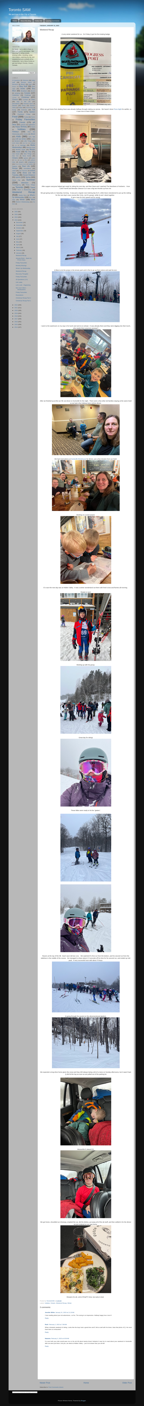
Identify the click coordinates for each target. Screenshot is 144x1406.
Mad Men (25, 143)
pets (21, 160)
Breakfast (24, 91)
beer (30, 84)
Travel (32, 187)
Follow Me (38, 21)
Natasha (48, 1338)
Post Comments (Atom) (55, 1387)
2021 (16, 307)
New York (15, 156)
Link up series (20, 139)
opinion (25, 158)
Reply (47, 1318)
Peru (15, 160)
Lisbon (33, 139)
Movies (32, 149)
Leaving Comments (52, 21)
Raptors (14, 166)
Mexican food (30, 147)
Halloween (31, 124)
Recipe (15, 168)
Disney (24, 105)
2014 (16, 327)
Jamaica (25, 134)
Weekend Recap (61, 1303)
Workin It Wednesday (22, 202)
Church (15, 99)
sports (18, 177)
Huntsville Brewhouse (78, 459)
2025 (16, 214)
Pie (26, 160)
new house (16, 154)
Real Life (26, 166)
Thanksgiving (16, 185)
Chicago (14, 97)
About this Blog (26, 21)
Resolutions (19, 295)
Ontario (53, 1303)
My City (28, 152)
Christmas (25, 97)
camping (17, 93)
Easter (20, 107)
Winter (69, 1303)
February (19, 250)
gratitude (23, 124)
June (18, 239)
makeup (32, 143)
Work (33, 199)
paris (33, 158)
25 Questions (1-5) (22, 279)
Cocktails (25, 99)
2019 (16, 313)
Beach (23, 84)
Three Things (30, 185)
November (19, 225)
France (33, 117)
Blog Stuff (23, 86)
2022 (16, 305)
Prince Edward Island (20, 164)
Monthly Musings (21, 265)
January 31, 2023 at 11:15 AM (64, 1312)
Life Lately (19, 282)
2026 (16, 211)
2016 (16, 321)
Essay (14, 110)
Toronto (19, 187)
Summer (30, 179)
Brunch (33, 91)
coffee (33, 99)
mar (16, 145)
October (19, 228)
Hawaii (33, 127)
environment (29, 107)
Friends (22, 122)
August (18, 233)
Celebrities (15, 95)
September (20, 230)
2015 (16, 324)
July (17, 236)
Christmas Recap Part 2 (23, 298)
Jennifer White (50, 1312)
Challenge (28, 95)
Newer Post (45, 1383)
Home (15, 21)
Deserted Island (28, 103)
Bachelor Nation (26, 82)
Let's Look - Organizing (23, 285)
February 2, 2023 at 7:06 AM (58, 1324)
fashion (32, 112)
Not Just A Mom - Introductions (21, 288)
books (23, 88)
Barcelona (15, 84)
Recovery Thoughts (22, 274)
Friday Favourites (25, 119)
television (24, 183)
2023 (16, 220)
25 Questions (16, 80)
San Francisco (23, 170)
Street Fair (16, 180)
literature (17, 141)
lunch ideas (15, 143)
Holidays (15, 132)
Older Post (127, 1383)
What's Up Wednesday (23, 268)
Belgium (14, 86)
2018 (16, 316)
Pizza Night (118, 109)
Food (14, 116)
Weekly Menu (23, 195)
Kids (18, 136)
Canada (27, 93)
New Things (28, 154)
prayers (21, 162)
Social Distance (29, 175)
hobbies (47, 1303)
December (19, 222)
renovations (27, 168)
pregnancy (31, 162)
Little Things (28, 141)
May (17, 242)
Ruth (46, 1324)
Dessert (14, 105)
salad (14, 170)
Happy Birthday (21, 127)
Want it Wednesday (24, 190)
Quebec (30, 164)
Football (26, 117)
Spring (27, 177)
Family (20, 112)
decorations (16, 103)
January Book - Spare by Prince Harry (24, 259)
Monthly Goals (20, 149)
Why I (30, 197)
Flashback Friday (24, 114)
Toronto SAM (20, 10)
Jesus (32, 134)
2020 (16, 310)
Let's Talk (32, 137)
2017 (16, 319)
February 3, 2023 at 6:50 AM (60, 1338)
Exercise (24, 110)
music (18, 152)
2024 (16, 217)
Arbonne (25, 80)
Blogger (83, 1400)
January (19, 253)
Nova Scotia (27, 156)
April (17, 244)
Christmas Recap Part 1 (23, 300)
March (18, 247)
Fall (33, 110)
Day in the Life (23, 101)
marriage (23, 145)
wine (13, 199)
